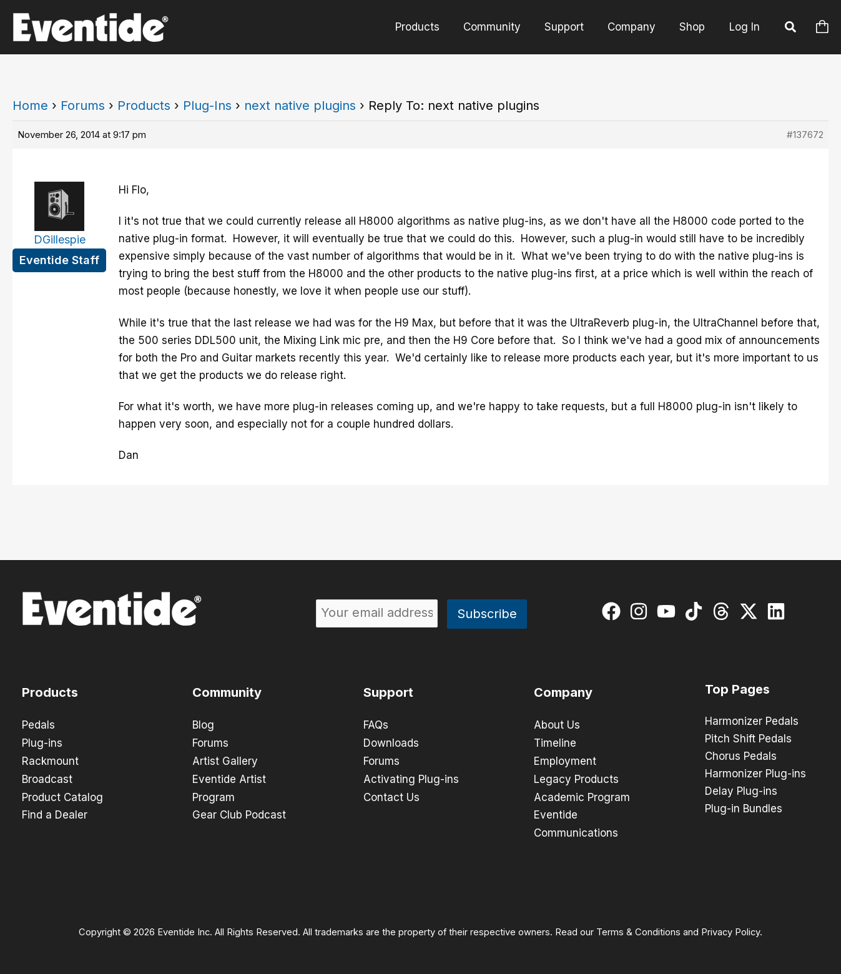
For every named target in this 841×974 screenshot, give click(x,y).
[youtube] (669, 611)
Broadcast (47, 777)
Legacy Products (576, 777)
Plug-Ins (207, 105)
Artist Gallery (225, 760)
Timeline (555, 742)
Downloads (391, 742)
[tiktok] (696, 611)
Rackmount (50, 760)
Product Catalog (62, 795)
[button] (791, 28)
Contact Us (391, 795)
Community (500, 27)
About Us (557, 725)
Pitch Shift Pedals (748, 739)
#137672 (805, 134)
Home (30, 105)
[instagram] (641, 611)
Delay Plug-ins (741, 791)
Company (635, 27)
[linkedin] (779, 611)
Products (428, 27)
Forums (83, 105)
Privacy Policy (730, 927)
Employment (565, 760)
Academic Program (582, 795)
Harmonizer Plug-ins (755, 774)
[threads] (724, 611)
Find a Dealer (54, 812)
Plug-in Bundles (743, 809)
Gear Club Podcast (239, 812)
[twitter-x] (751, 611)
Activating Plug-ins (411, 777)
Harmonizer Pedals (752, 722)
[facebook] (614, 611)
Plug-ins (42, 742)
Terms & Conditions (638, 927)
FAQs (375, 725)
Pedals (38, 725)
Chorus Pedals (741, 756)
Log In (744, 27)
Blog (203, 725)
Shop (693, 27)
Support (570, 27)
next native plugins (300, 105)
